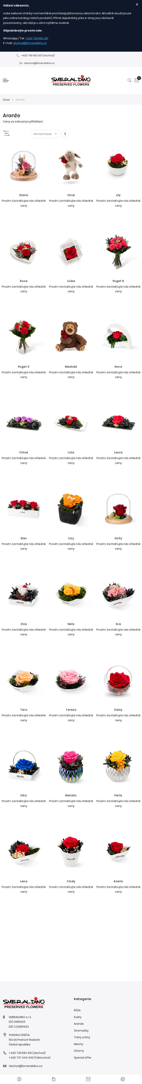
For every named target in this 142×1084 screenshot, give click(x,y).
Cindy (71, 881)
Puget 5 (118, 281)
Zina (24, 624)
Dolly (118, 538)
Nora (118, 367)
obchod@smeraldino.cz (30, 43)
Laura (118, 452)
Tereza (71, 710)
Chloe (23, 452)
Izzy (71, 538)
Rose (23, 281)
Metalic (71, 795)
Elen (24, 538)
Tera (23, 710)
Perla (118, 795)
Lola (71, 452)
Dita (24, 795)
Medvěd (71, 367)
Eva (118, 624)
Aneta (118, 881)
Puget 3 (24, 367)
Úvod (6, 100)
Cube (71, 281)
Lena (23, 881)
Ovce (71, 195)
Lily (118, 195)
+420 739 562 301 (36, 38)
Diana (23, 195)
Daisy (118, 710)
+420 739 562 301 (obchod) (35, 55)
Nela (71, 624)
